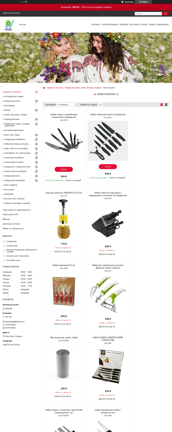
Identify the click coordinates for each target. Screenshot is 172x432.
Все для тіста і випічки (14, 199)
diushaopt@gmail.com (14, 322)
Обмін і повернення (159, 24)
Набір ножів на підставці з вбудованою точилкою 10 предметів (63, 197)
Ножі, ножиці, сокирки (91, 88)
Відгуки (6, 219)
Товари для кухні (12, 176)
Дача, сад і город (12, 135)
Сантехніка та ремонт (14, 158)
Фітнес (8, 110)
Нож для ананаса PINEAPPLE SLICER (149, 114)
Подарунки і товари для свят (17, 167)
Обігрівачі (9, 194)
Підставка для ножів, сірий (63, 270)
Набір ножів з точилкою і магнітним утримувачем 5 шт (149, 271)
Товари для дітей (12, 101)
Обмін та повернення (13, 228)
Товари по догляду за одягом (17, 203)
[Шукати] (165, 13)
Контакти (124, 24)
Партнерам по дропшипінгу (17, 210)
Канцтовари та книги (14, 162)
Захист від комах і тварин (16, 115)
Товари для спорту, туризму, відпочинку (17, 125)
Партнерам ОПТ (10, 214)
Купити (63, 169)
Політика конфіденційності (100, 429)
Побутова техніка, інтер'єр (16, 144)
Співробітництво (109, 24)
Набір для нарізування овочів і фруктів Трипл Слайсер (149, 196)
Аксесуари (9, 189)
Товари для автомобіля (15, 139)
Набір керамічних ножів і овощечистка (63, 343)
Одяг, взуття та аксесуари (16, 148)
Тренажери (10, 105)
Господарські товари (14, 96)
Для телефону (11, 185)
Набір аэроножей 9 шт (106, 194)
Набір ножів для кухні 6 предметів (106, 114)
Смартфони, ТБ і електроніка (17, 153)
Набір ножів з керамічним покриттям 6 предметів (63, 115)
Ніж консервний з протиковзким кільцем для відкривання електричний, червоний (149, 345)
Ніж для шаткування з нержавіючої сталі (106, 343)
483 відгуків (129, 2)
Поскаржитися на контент (78, 429)
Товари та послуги (55, 88)
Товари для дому (72, 88)
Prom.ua (99, 427)
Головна (95, 24)
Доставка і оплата (139, 24)
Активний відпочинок (14, 130)
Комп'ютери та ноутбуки (15, 171)
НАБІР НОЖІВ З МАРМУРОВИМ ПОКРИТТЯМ (106, 271)
